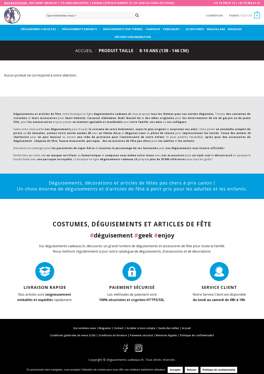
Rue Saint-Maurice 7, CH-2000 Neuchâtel (59, 3)
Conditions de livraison (113, 335)
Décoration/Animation (133, 37)
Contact (119, 328)
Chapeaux (152, 29)
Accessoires (195, 29)
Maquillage (216, 29)
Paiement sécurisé (141, 335)
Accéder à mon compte (141, 328)
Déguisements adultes (40, 29)
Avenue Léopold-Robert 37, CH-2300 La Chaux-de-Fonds (133, 3)
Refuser (191, 369)
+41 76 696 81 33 (249, 3)
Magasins (105, 328)
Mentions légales (166, 335)
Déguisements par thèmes (123, 29)
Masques (235, 29)
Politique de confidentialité (197, 335)
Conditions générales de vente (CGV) (73, 335)
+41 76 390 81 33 (224, 3)
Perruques (173, 29)
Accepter (175, 369)
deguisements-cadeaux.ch (125, 360)
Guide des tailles (168, 328)
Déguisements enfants (81, 29)
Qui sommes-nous (84, 328)
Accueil (84, 50)
